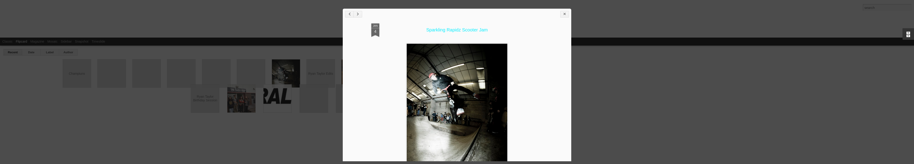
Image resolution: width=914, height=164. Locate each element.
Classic (7, 41)
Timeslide (98, 41)
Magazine (37, 41)
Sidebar (66, 41)
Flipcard (21, 41)
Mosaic (52, 41)
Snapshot (81, 41)
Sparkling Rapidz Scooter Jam (457, 29)
